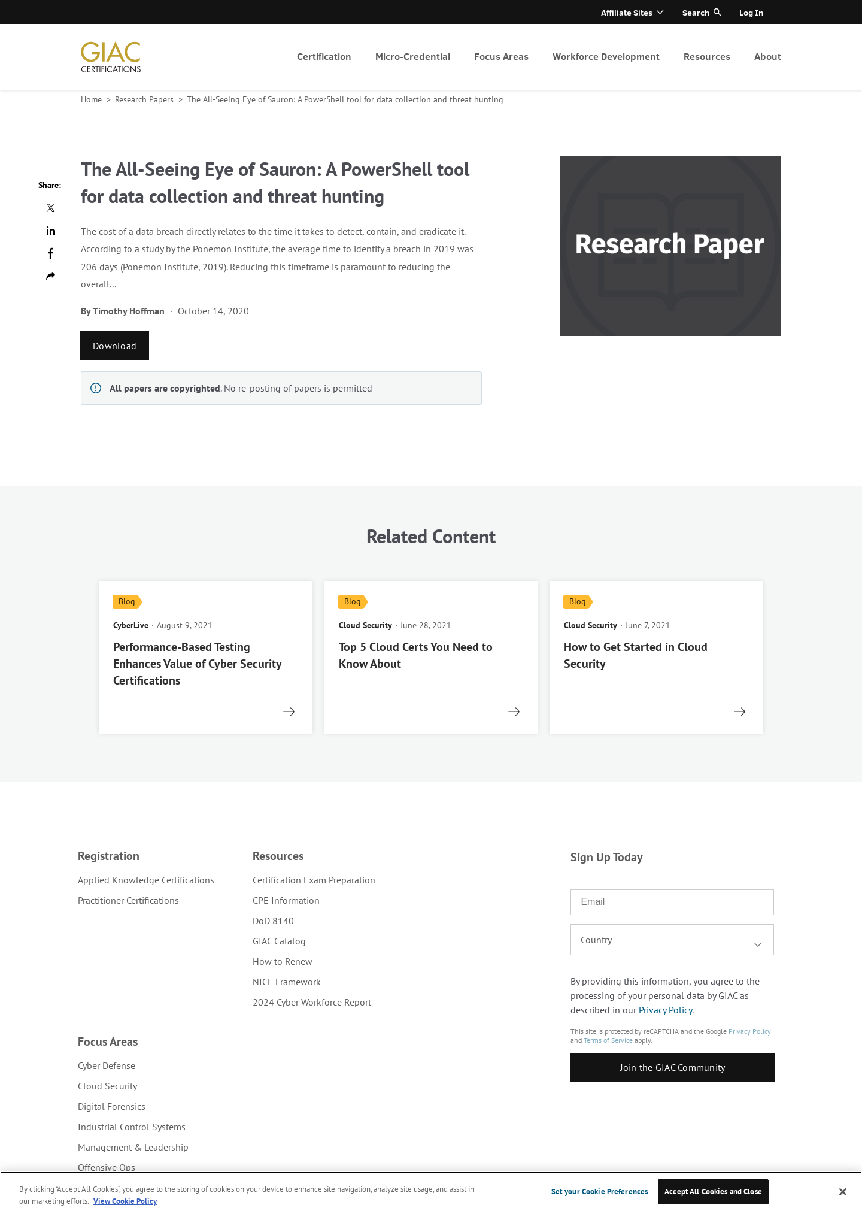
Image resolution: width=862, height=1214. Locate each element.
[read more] (205, 657)
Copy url (50, 276)
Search (695, 12)
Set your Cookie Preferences (599, 1191)
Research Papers (145, 99)
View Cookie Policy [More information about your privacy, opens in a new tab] (125, 1201)
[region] (431, 1192)
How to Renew (282, 961)
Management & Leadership (133, 1147)
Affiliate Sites (626, 12)
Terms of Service (608, 1040)
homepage (111, 57)
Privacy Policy (665, 1010)
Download (114, 346)
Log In (751, 12)
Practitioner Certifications (128, 900)
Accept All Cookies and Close (713, 1191)
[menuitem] (324, 57)
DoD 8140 (273, 921)
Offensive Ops (106, 1167)
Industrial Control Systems (132, 1127)
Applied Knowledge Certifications (146, 880)
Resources (707, 56)
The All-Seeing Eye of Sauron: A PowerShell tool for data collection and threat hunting (345, 99)
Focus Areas (501, 56)
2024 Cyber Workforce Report (312, 1002)
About (767, 56)
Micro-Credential (412, 56)
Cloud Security (107, 1086)
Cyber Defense (106, 1065)
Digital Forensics (111, 1106)
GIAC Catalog (279, 941)
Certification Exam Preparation (314, 880)
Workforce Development (606, 56)
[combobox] (672, 939)
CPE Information (286, 900)
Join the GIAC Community (673, 1067)
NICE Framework (287, 982)
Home (92, 99)
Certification (324, 56)
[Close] (843, 1192)
